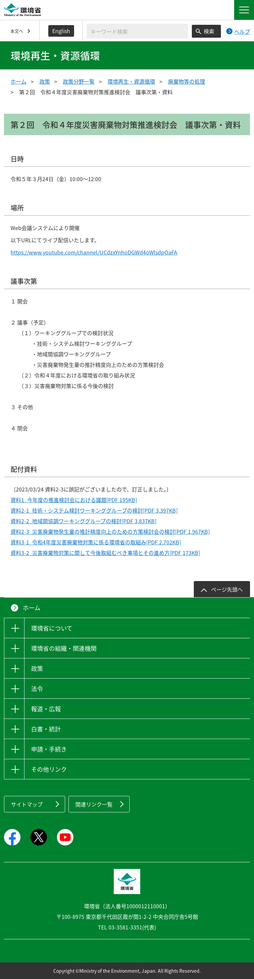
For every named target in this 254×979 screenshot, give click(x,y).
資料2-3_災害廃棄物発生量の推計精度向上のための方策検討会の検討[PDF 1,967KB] (110, 531)
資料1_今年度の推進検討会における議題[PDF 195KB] (74, 500)
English (61, 31)
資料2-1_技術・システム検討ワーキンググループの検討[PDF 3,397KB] (94, 510)
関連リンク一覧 (93, 804)
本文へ (16, 31)
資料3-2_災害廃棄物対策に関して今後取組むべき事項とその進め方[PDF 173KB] (105, 553)
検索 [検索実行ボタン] (209, 31)
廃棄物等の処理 (186, 81)
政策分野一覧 (79, 81)
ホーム (18, 81)
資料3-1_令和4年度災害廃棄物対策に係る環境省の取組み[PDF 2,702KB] (96, 542)
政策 (44, 81)
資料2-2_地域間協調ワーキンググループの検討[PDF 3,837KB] (83, 521)
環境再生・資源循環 (131, 81)
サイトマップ (27, 804)
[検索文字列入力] (137, 31)
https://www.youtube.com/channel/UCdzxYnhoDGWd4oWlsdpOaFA (94, 252)
